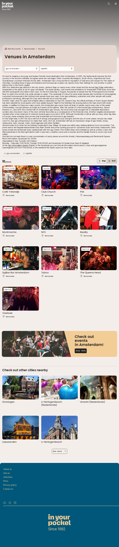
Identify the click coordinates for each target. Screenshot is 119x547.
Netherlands (14, 49)
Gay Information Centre (18, 145)
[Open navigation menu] (115, 3)
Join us (6, 473)
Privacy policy (10, 485)
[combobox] (22, 69)
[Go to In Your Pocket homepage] (7, 6)
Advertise (7, 477)
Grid (111, 161)
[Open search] (109, 4)
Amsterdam (29, 49)
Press (5, 481)
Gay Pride (99, 87)
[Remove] (5, 153)
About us (7, 469)
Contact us (8, 489)
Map (102, 161)
